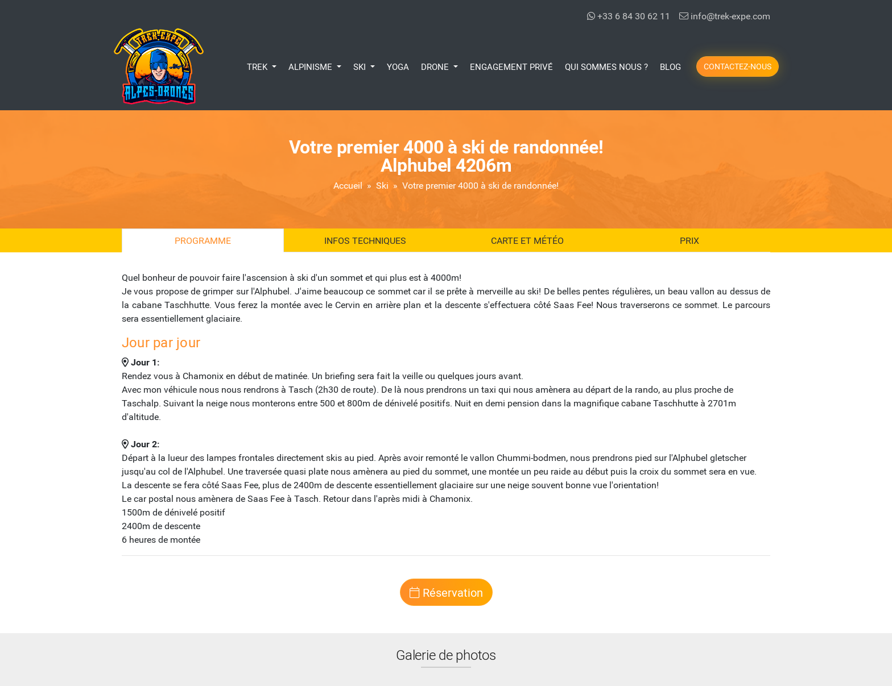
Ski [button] (360, 66)
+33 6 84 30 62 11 (628, 16)
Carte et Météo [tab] (527, 240)
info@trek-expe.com (724, 16)
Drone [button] (436, 66)
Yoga (398, 66)
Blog (670, 66)
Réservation (446, 592)
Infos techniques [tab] (365, 240)
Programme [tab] (203, 240)
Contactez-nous (737, 66)
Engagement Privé (511, 66)
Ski (382, 185)
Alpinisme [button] (311, 66)
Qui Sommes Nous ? (606, 66)
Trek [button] (258, 66)
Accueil (347, 185)
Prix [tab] (689, 240)
